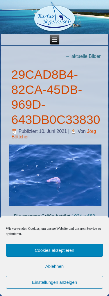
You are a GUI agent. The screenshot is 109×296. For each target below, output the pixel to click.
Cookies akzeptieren (54, 250)
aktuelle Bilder (83, 56)
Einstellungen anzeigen (54, 282)
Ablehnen (54, 266)
